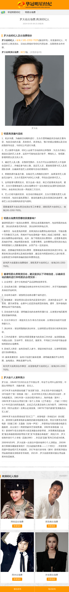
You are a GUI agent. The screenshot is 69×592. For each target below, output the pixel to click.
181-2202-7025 (30, 40)
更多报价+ (63, 476)
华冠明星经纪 (14, 12)
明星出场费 (30, 12)
